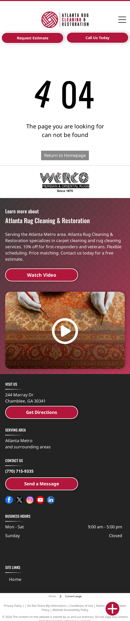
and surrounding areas (28, 447)
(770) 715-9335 (19, 471)
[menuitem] (15, 579)
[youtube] (40, 500)
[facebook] (9, 500)
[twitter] (19, 500)
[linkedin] (51, 500)
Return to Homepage (65, 155)
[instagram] (30, 500)
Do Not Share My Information (47, 606)
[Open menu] (122, 20)
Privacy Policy (13, 606)
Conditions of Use (81, 606)
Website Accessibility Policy (70, 610)
